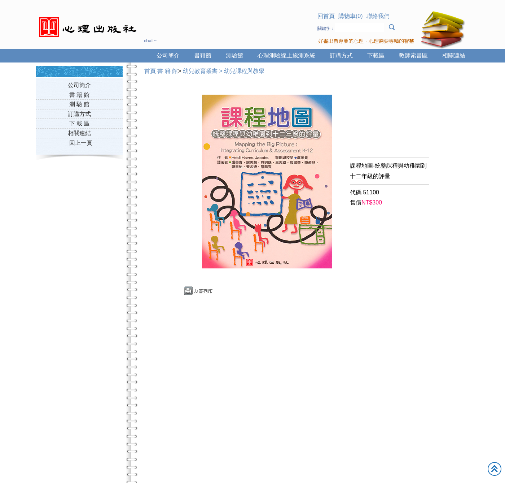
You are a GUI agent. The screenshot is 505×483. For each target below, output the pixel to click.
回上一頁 (80, 143)
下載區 (376, 55)
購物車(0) (350, 16)
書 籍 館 (79, 95)
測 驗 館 (79, 104)
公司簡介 (168, 55)
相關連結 (453, 55)
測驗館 (234, 55)
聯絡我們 (378, 16)
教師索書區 (413, 55)
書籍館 (202, 55)
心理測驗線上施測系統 (286, 55)
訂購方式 (341, 55)
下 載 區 (79, 123)
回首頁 (326, 16)
